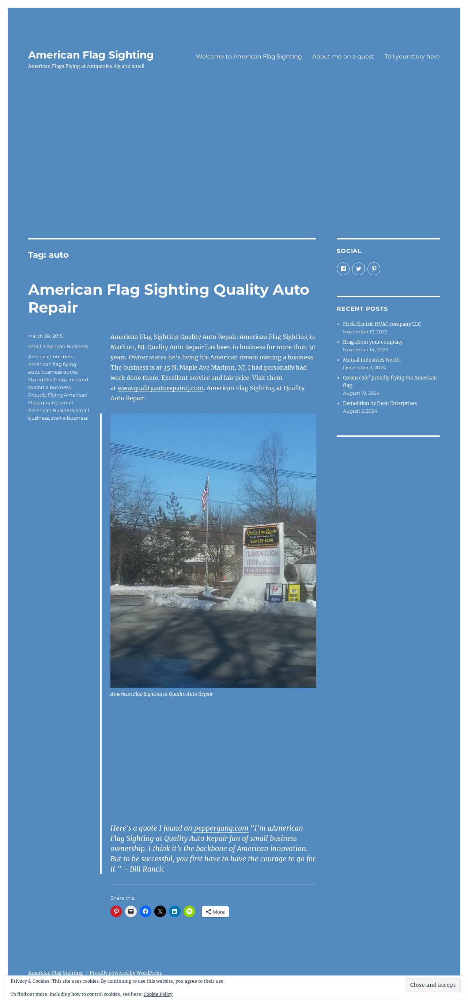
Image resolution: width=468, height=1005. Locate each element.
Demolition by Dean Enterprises (380, 403)
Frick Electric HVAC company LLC (382, 324)
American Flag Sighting (91, 55)
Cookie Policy (158, 994)
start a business (69, 418)
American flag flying (52, 364)
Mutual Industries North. (372, 360)
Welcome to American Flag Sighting (249, 56)
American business (50, 356)
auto (33, 372)
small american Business (58, 346)
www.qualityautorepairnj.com (161, 388)
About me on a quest (343, 56)
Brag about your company (373, 342)
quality (49, 402)
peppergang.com (220, 828)
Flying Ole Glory (47, 379)
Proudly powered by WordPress (126, 973)
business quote (59, 372)
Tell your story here (412, 56)
